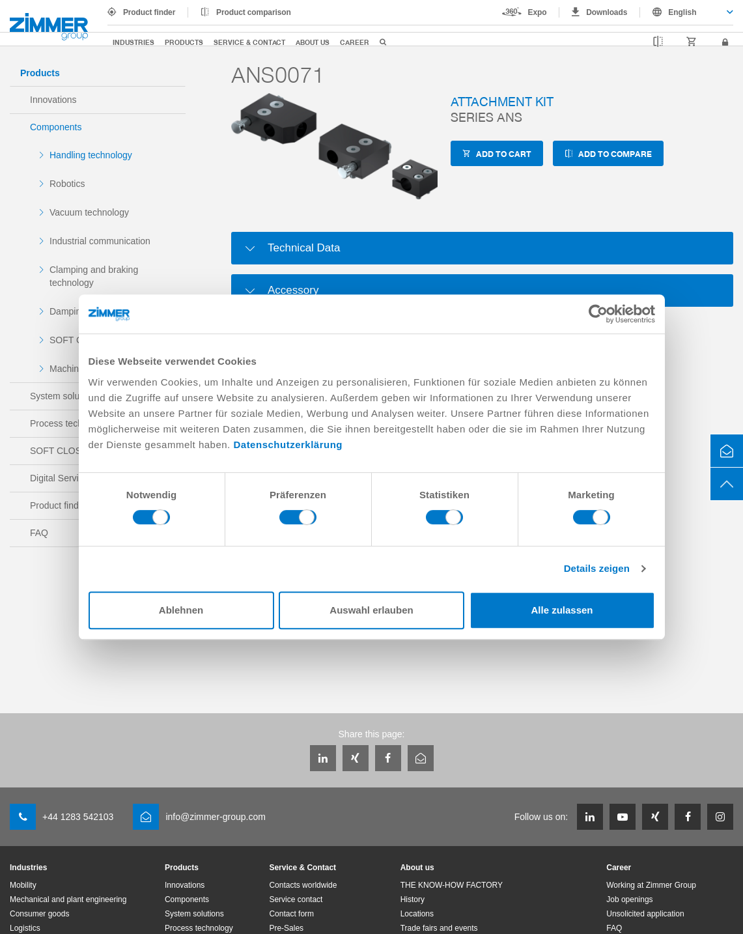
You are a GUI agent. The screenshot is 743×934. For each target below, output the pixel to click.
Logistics (25, 928)
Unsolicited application (645, 913)
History (412, 899)
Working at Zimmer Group (651, 885)
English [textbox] (682, 12)
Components (55, 127)
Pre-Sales (286, 928)
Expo (537, 12)
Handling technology (90, 155)
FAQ (614, 928)
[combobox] (686, 12)
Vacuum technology (89, 212)
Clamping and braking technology (93, 276)
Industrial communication (99, 241)
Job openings (629, 899)
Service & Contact (249, 42)
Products (184, 42)
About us (312, 42)
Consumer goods (39, 913)
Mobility (23, 885)
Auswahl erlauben (371, 610)
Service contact (295, 899)
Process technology (199, 928)
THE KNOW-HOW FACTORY (451, 885)
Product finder (149, 12)
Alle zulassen (562, 610)
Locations (417, 913)
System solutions (194, 913)
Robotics (67, 183)
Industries (133, 42)
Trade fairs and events (439, 928)
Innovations (53, 99)
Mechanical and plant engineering (68, 899)
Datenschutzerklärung (288, 444)
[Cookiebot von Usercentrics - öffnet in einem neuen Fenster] (598, 314)
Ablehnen (181, 610)
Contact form (291, 913)
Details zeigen (597, 568)
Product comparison (253, 12)
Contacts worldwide (303, 885)
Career (354, 42)
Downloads (606, 12)
